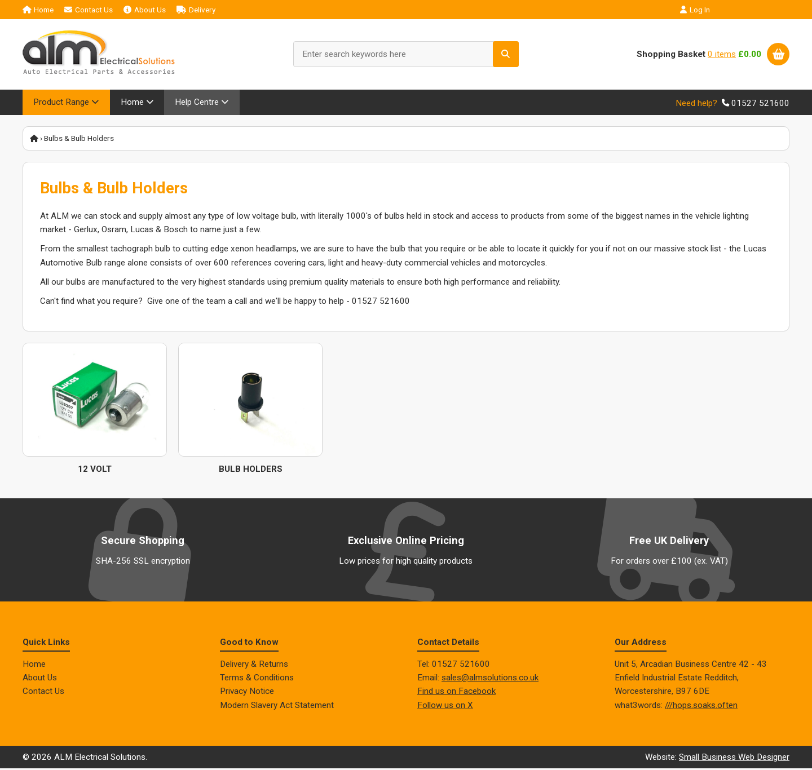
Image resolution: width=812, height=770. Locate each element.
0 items (722, 54)
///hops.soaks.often (701, 706)
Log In (695, 9)
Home (38, 9)
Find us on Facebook (456, 693)
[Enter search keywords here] (406, 54)
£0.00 (749, 54)
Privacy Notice (247, 693)
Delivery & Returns (254, 665)
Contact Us (88, 9)
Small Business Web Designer (734, 758)
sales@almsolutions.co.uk (490, 679)
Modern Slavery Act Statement (277, 706)
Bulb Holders (251, 470)
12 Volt (95, 470)
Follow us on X (445, 706)
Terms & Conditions (257, 679)
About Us (144, 9)
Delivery (195, 9)
